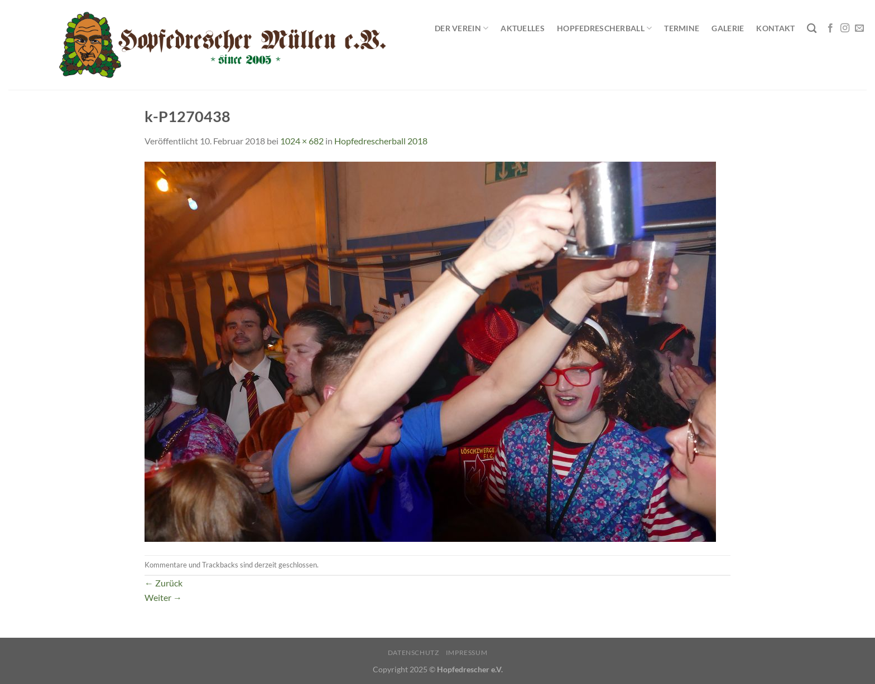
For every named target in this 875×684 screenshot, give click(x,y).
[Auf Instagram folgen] (844, 28)
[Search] (811, 28)
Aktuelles (523, 28)
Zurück (163, 583)
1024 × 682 (302, 140)
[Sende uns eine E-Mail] (859, 28)
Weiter (163, 597)
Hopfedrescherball (604, 28)
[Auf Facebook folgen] (830, 28)
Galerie (727, 28)
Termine (681, 28)
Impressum (467, 652)
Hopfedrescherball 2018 (380, 140)
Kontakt (775, 28)
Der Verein (461, 28)
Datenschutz (413, 652)
